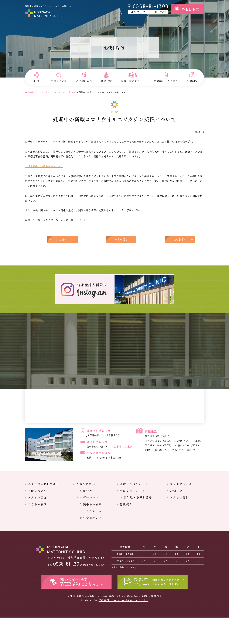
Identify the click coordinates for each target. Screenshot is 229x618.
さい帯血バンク (91, 518)
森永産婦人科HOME (43, 484)
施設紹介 (126, 505)
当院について (37, 491)
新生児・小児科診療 (138, 498)
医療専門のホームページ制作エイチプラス (123, 600)
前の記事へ (65, 240)
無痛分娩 (86, 491)
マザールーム (89, 498)
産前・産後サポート (134, 484)
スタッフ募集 (179, 498)
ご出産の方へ (85, 484)
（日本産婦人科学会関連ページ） (44, 166)
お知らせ (45, 92)
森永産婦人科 (31, 92)
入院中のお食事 (91, 505)
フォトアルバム (181, 484)
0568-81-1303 (151, 6)
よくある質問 (37, 505)
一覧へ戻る (114, 240)
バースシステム (91, 511)
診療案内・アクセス (134, 491)
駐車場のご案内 (123, 447)
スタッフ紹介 (37, 498)
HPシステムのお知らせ (64, 92)
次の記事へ (163, 240)
